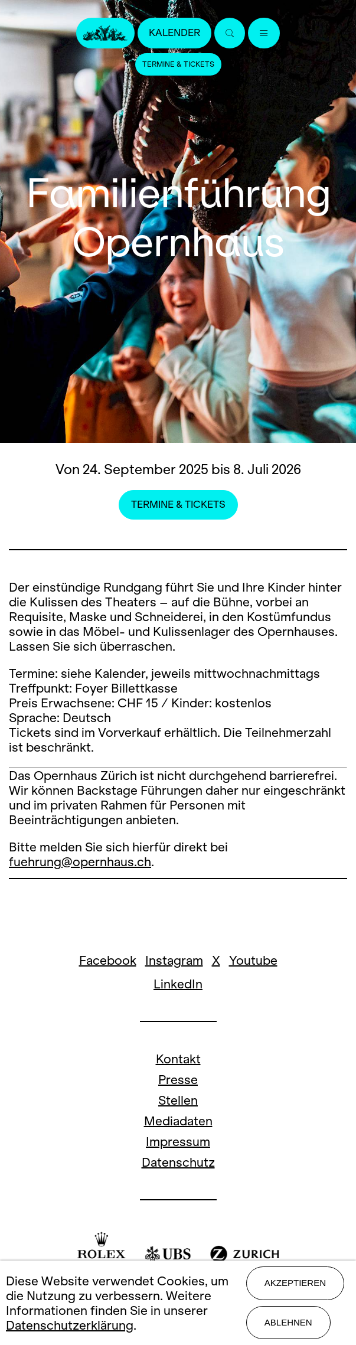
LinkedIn (178, 984)
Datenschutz (178, 1162)
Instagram (174, 960)
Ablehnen (288, 1322)
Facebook (107, 960)
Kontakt (178, 1059)
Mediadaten (178, 1121)
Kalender (174, 32)
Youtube (253, 960)
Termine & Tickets (178, 64)
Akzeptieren (295, 1283)
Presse (178, 1079)
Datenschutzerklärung (69, 1325)
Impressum (178, 1141)
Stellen (178, 1100)
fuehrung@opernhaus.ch (80, 862)
